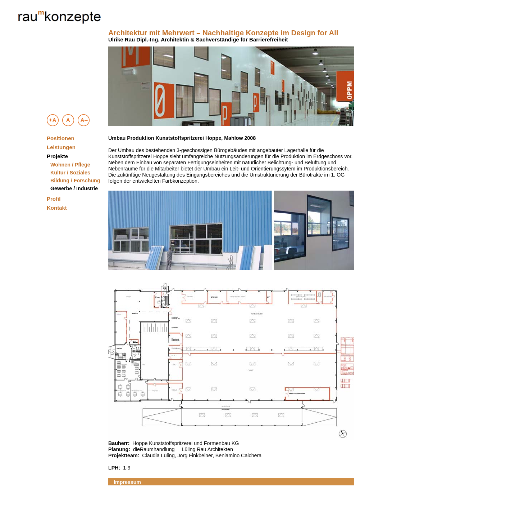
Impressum (127, 482)
